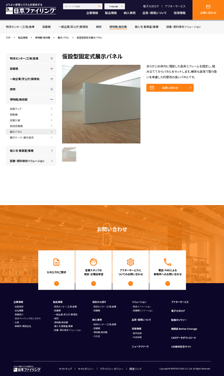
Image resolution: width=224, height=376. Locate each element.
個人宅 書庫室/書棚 (146, 27)
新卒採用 (137, 333)
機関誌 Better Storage (184, 328)
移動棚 (14, 114)
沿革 (17, 322)
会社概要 (19, 310)
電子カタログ (151, 6)
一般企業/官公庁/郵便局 (73, 27)
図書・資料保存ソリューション (183, 27)
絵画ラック (15, 108)
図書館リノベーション (143, 310)
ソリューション (139, 301)
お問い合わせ (170, 88)
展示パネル (63, 37)
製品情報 (111, 13)
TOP (8, 37)
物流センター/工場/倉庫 (20, 27)
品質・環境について (154, 13)
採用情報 (180, 13)
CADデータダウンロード (183, 337)
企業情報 (92, 13)
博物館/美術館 (118, 27)
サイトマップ (65, 369)
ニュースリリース (140, 346)
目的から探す (99, 301)
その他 (97, 336)
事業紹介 (19, 314)
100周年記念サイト (181, 346)
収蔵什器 (15, 120)
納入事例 (130, 13)
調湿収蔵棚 (16, 126)
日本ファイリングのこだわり (28, 318)
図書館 (46, 27)
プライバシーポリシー (112, 369)
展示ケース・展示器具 (22, 137)
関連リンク (135, 369)
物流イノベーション (142, 306)
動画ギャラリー (179, 319)
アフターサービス (175, 6)
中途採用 (137, 337)
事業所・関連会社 (23, 326)
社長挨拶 (19, 306)
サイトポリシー (86, 369)
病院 (98, 27)
